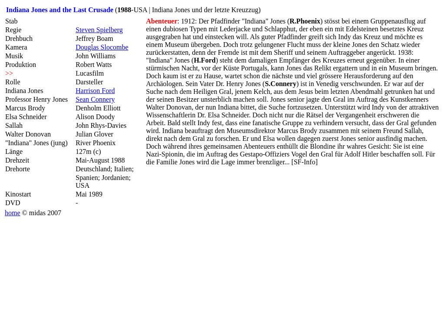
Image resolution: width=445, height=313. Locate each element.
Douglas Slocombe (102, 47)
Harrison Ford (95, 90)
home (12, 212)
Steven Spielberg (99, 29)
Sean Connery (95, 99)
